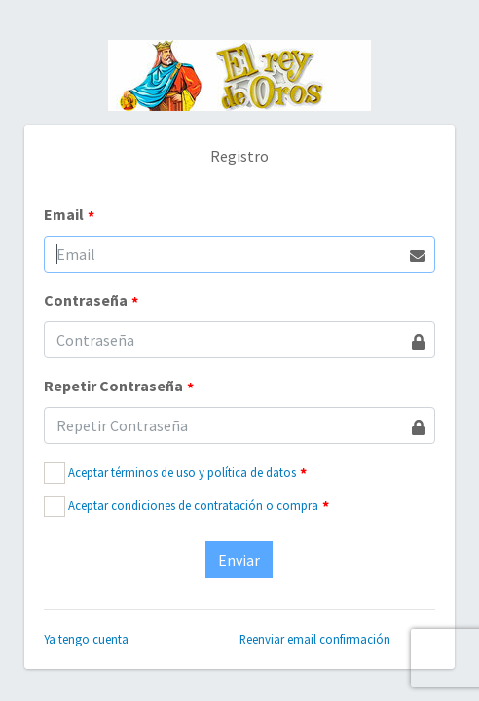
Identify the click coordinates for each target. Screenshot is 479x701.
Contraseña (91, 301)
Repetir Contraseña (119, 386)
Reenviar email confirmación (315, 638)
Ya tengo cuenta (86, 638)
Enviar (239, 560)
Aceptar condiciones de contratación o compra (193, 505)
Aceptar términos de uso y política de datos (182, 472)
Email (69, 215)
